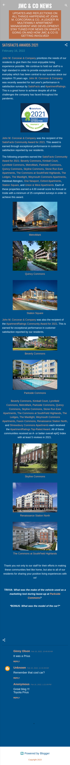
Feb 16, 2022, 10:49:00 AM (42, 651)
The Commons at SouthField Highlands (38, 172)
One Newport (31, 181)
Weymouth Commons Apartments (47, 177)
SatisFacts (34, 86)
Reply (16, 661)
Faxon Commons (26, 421)
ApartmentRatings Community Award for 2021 (31, 323)
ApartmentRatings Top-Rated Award (30, 429)
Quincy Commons (12, 169)
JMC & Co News (35, 6)
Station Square (10, 185)
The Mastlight (19, 177)
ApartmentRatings (55, 86)
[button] (66, 45)
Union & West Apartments (39, 185)
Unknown (19, 667)
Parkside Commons (50, 165)
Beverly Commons (31, 160)
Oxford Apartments (50, 181)
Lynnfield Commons (13, 165)
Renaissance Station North (52, 421)
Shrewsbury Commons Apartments (29, 425)
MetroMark (32, 165)
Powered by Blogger (35, 753)
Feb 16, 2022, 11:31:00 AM (38, 668)
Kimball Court (50, 160)
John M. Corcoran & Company (19, 58)
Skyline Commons (34, 169)
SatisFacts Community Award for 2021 (23, 142)
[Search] (66, 5)
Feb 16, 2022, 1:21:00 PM (41, 684)
